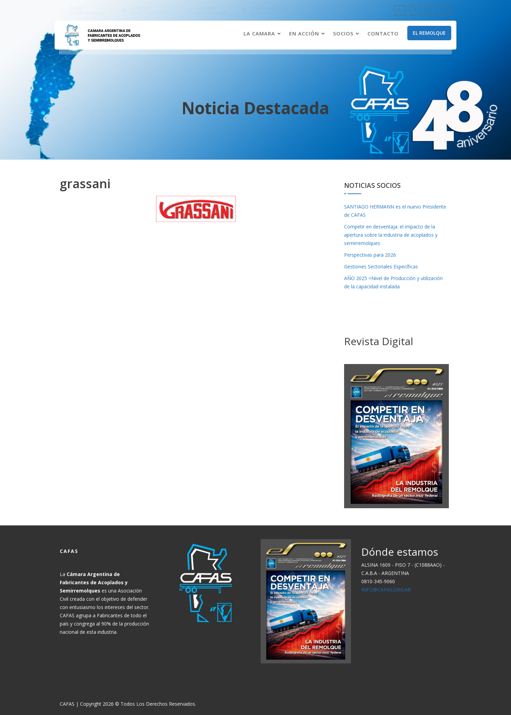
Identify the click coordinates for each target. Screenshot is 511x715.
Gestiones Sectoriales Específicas (381, 266)
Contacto (383, 33)
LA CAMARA (259, 33)
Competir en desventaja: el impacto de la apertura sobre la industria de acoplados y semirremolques (391, 234)
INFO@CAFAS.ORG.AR (386, 588)
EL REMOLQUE (429, 33)
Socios (343, 33)
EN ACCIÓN (304, 33)
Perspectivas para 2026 (370, 255)
